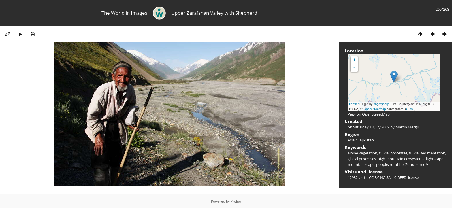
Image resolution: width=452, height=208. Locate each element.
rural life (397, 164)
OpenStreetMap (375, 109)
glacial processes (362, 158)
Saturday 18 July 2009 (371, 127)
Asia (351, 140)
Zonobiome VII (418, 164)
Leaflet (354, 104)
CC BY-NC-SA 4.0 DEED (387, 177)
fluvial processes (393, 153)
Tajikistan (366, 140)
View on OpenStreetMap (369, 114)
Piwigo (236, 201)
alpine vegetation (362, 153)
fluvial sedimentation (427, 153)
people (382, 164)
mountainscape (361, 164)
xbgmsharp (381, 104)
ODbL (410, 109)
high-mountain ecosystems (401, 158)
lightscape (434, 158)
